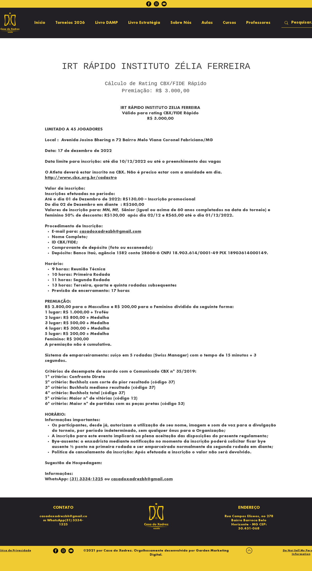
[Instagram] (156, 3)
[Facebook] (148, 3)
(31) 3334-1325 (86, 479)
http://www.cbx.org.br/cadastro (81, 178)
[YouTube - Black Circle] (164, 3)
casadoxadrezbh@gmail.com (110, 232)
